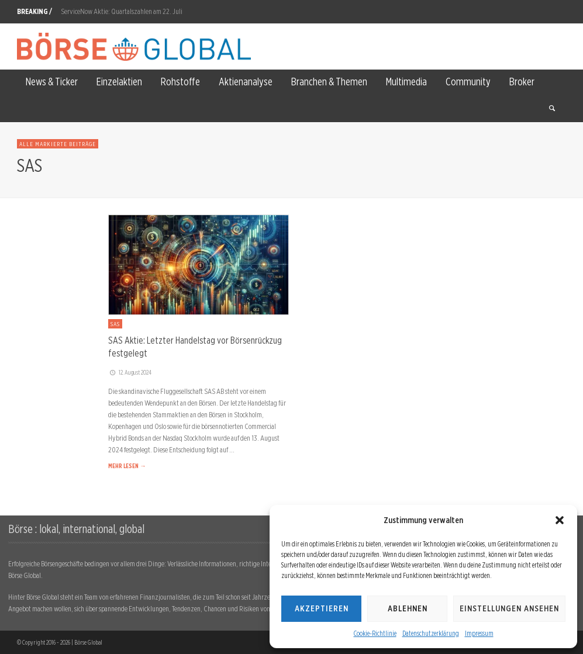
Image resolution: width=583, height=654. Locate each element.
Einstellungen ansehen (509, 608)
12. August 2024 (129, 372)
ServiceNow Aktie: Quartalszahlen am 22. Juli (121, 11)
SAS (115, 323)
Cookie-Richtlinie (375, 633)
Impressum (479, 633)
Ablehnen (407, 608)
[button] (559, 520)
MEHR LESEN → (127, 465)
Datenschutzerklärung (430, 633)
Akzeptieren (322, 608)
